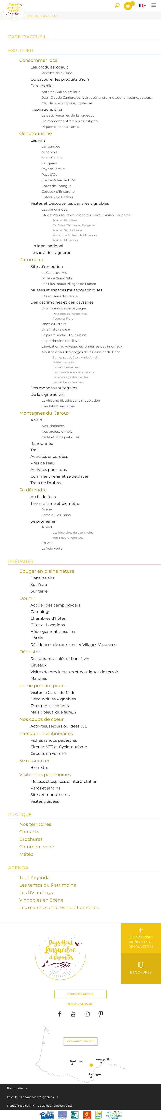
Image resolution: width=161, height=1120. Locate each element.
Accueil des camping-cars (55, 605)
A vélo (36, 419)
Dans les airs (42, 578)
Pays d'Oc (49, 175)
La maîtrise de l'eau (66, 367)
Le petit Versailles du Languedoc (68, 115)
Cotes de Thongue (57, 186)
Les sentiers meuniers (68, 382)
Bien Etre (39, 767)
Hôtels (36, 637)
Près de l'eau (42, 463)
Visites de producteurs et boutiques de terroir (74, 671)
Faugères (49, 163)
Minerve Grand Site (57, 278)
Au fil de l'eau (43, 496)
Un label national (46, 245)
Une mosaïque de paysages (64, 308)
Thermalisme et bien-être (54, 503)
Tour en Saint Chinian (68, 230)
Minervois (49, 152)
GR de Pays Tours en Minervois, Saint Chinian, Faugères (86, 215)
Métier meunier (64, 362)
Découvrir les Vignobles (53, 698)
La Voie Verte (52, 548)
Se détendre (33, 490)
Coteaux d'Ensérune (58, 192)
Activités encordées (49, 456)
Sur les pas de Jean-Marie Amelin (76, 357)
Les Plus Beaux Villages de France (69, 284)
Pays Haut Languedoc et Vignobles (30, 1097)
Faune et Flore (63, 318)
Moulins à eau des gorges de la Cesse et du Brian (81, 352)
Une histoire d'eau (56, 329)
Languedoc (51, 146)
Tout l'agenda (34, 877)
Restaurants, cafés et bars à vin (59, 658)
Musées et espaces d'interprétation (64, 781)
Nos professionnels (57, 431)
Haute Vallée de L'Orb (59, 180)
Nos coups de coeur (41, 719)
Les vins (37, 140)
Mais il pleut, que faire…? (53, 712)
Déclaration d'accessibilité (55, 1105)
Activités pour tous (48, 469)
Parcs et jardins (45, 788)
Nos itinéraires (53, 426)
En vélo (48, 543)
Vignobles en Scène (41, 900)
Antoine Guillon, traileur (61, 92)
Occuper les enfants (49, 705)
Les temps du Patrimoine (47, 885)
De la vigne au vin (47, 394)
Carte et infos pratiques (60, 437)
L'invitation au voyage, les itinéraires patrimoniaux (82, 346)
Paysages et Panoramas (70, 313)
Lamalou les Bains (56, 515)
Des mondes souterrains (53, 387)
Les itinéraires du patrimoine (73, 532)
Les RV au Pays (36, 892)
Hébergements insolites (53, 631)
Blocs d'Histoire (54, 324)
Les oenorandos (54, 209)
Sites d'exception (46, 266)
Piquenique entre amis (60, 127)
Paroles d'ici (41, 85)
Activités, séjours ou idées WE (58, 726)
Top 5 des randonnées (68, 537)
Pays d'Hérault (53, 169)
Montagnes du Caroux (44, 413)
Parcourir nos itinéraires (46, 733)
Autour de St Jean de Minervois (75, 235)
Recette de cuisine (57, 73)
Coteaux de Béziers (57, 197)
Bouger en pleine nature (46, 571)
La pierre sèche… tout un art (64, 335)
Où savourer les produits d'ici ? (60, 79)
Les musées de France (60, 296)
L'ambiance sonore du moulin (74, 372)
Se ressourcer (34, 760)
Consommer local (39, 60)
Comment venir (36, 846)
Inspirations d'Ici (46, 109)
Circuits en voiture (48, 753)
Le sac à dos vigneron (51, 252)
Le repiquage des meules (70, 377)
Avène (47, 509)
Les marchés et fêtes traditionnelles (59, 907)
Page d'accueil (27, 37)
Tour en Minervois (65, 240)
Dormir (27, 598)
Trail (34, 449)
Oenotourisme (35, 133)
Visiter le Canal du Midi (52, 692)
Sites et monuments (50, 794)
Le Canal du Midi (55, 273)
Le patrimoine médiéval (61, 341)
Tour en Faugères (65, 220)
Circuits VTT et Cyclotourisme (58, 746)
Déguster (29, 652)
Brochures (31, 839)
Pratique (20, 814)
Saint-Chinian (53, 158)
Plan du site (15, 1088)
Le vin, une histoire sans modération (71, 400)
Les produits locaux (49, 67)
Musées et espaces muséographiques (66, 290)
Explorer (20, 50)
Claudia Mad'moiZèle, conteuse (67, 103)
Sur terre (39, 591)
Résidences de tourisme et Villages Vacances (73, 644)
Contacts (29, 831)
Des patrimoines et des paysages (61, 302)
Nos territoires (35, 824)
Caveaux (38, 665)
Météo (26, 854)
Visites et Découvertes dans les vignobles (69, 203)
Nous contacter (80, 994)
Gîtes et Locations (47, 624)
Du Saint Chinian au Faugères (74, 225)
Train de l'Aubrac (46, 482)
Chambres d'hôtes (48, 618)
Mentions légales (18, 1105)
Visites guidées (44, 801)
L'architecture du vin (58, 406)
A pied (47, 527)
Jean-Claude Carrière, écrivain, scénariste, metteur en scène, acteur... (97, 97)
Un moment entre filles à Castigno (70, 121)
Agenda (18, 868)
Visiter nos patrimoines (45, 774)
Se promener (43, 521)
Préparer (20, 561)
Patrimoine (31, 259)
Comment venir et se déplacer (59, 476)
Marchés (38, 678)
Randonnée (41, 443)
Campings (40, 611)
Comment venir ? (80, 1041)
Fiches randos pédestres (53, 740)
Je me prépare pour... (43, 685)
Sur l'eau (38, 584)
